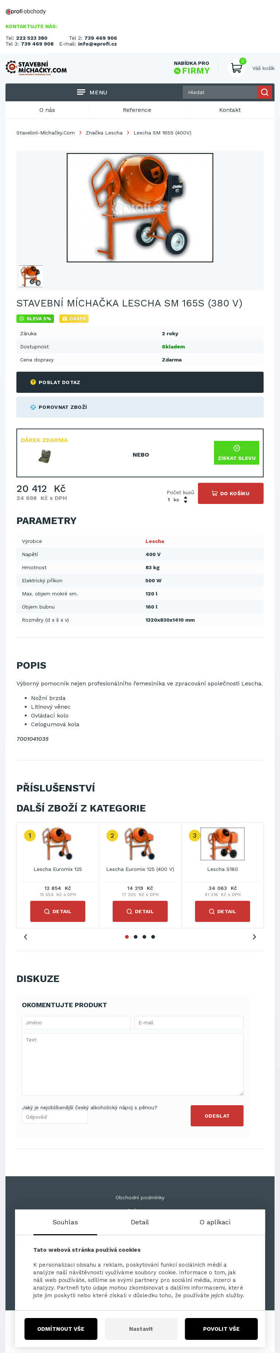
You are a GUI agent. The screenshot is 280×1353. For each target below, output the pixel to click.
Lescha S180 (222, 869)
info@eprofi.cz (97, 44)
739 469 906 (100, 38)
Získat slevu (237, 453)
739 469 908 (37, 44)
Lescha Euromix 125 (58, 869)
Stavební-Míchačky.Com (45, 133)
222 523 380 (31, 38)
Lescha (154, 541)
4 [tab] (153, 937)
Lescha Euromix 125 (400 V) (140, 869)
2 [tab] (135, 937)
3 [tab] (144, 937)
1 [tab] (127, 937)
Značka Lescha (104, 133)
